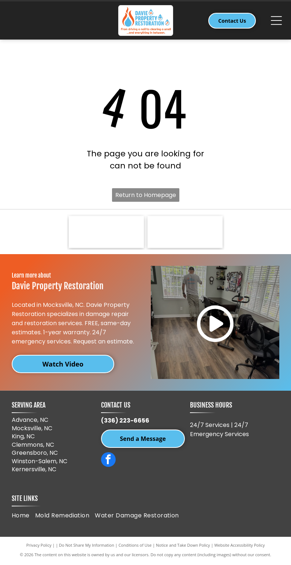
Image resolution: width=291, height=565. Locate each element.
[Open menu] (276, 20)
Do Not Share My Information (86, 546)
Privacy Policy (39, 546)
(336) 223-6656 (125, 422)
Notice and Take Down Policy (183, 546)
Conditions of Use (135, 546)
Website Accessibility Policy (239, 546)
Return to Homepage (145, 195)
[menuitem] (23, 516)
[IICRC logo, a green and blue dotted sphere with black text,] (185, 232)
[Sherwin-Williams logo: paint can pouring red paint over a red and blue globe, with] (106, 232)
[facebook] (108, 462)
